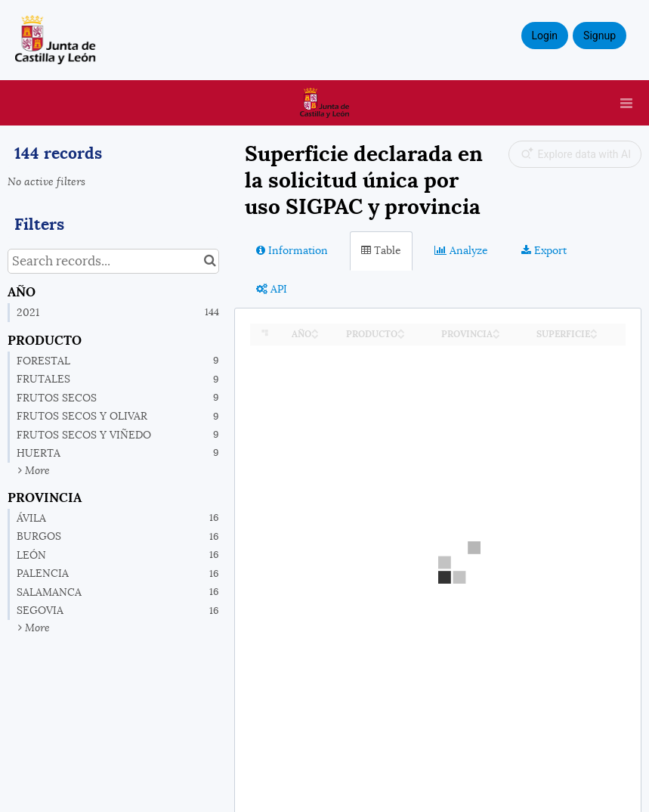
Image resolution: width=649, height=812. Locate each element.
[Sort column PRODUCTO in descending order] (401, 335)
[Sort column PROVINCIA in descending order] (496, 335)
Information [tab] (292, 250)
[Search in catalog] (209, 261)
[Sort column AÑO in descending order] (315, 335)
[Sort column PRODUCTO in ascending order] (401, 330)
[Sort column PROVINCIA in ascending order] (496, 330)
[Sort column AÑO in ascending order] (315, 330)
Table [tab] (381, 250)
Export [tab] (544, 250)
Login (545, 35)
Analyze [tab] (461, 250)
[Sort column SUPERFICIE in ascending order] (594, 330)
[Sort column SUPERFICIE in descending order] (594, 335)
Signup (599, 35)
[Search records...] (113, 261)
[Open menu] (626, 103)
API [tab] (271, 289)
